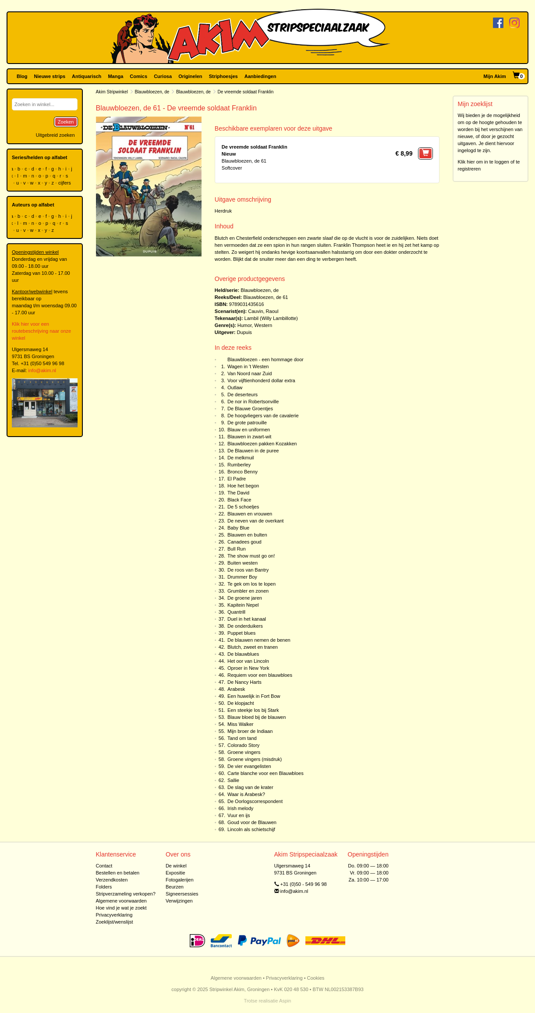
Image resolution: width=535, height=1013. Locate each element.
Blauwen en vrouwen (249, 513)
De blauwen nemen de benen (259, 640)
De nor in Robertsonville (253, 401)
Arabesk (236, 689)
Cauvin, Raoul (263, 311)
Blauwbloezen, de (152, 91)
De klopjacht (240, 703)
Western (263, 325)
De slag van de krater (250, 787)
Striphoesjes (223, 76)
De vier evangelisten (249, 766)
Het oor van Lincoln (248, 661)
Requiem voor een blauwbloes (259, 675)
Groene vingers (243, 752)
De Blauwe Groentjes (250, 408)
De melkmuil (240, 457)
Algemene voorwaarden (121, 900)
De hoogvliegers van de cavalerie (263, 415)
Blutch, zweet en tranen (252, 647)
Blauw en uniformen (248, 429)
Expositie (175, 872)
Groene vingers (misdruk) (254, 759)
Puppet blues (241, 633)
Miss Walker (240, 724)
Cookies (316, 978)
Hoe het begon (243, 485)
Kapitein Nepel (243, 605)
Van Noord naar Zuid (249, 373)
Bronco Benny (242, 471)
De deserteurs (242, 394)
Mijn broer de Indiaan (250, 731)
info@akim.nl (42, 370)
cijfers (65, 182)
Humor (244, 325)
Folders (104, 886)
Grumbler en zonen (248, 591)
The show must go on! (251, 555)
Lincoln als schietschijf (251, 829)
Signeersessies (182, 893)
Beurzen (175, 886)
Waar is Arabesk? (246, 794)
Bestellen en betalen (118, 872)
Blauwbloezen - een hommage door (265, 359)
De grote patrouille (247, 422)
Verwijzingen (179, 900)
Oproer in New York (248, 668)
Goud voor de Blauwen (251, 822)
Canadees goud (244, 541)
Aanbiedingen (260, 76)
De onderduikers (245, 626)
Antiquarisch (86, 76)
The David (238, 492)
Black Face (239, 499)
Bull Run (236, 548)
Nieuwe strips (50, 76)
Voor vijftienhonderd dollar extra (261, 380)
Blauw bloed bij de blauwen (256, 717)
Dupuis (244, 332)
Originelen (190, 76)
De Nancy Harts (244, 682)
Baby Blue (238, 527)
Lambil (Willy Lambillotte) (271, 318)
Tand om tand (242, 738)
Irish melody (240, 808)
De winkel (176, 865)
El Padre (236, 478)
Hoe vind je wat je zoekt (121, 907)
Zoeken (66, 121)
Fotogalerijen (180, 879)
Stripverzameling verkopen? (126, 893)
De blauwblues (243, 654)
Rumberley (239, 464)
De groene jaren (244, 598)
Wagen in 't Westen (248, 366)
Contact (104, 865)
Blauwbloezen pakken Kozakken (262, 443)
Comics (138, 76)
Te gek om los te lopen (251, 583)
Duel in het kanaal (246, 619)
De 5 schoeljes (243, 506)
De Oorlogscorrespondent (255, 801)
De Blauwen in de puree (253, 450)
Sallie (233, 780)
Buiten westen (242, 562)
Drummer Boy (242, 576)
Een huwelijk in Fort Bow (253, 696)
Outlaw (234, 387)
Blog (22, 76)
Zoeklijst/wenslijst (114, 921)
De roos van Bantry (248, 569)
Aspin (285, 1000)
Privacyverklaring (114, 914)
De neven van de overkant (255, 520)
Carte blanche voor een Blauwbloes (265, 773)
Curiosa (163, 76)
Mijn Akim (494, 76)
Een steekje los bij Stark (253, 710)
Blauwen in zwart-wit (249, 436)
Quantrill (236, 612)
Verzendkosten (112, 879)
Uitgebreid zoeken (55, 135)
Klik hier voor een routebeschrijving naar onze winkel (41, 331)
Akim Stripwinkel (112, 91)
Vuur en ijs (238, 815)
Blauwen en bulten (247, 534)
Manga (115, 76)
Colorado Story (243, 745)
